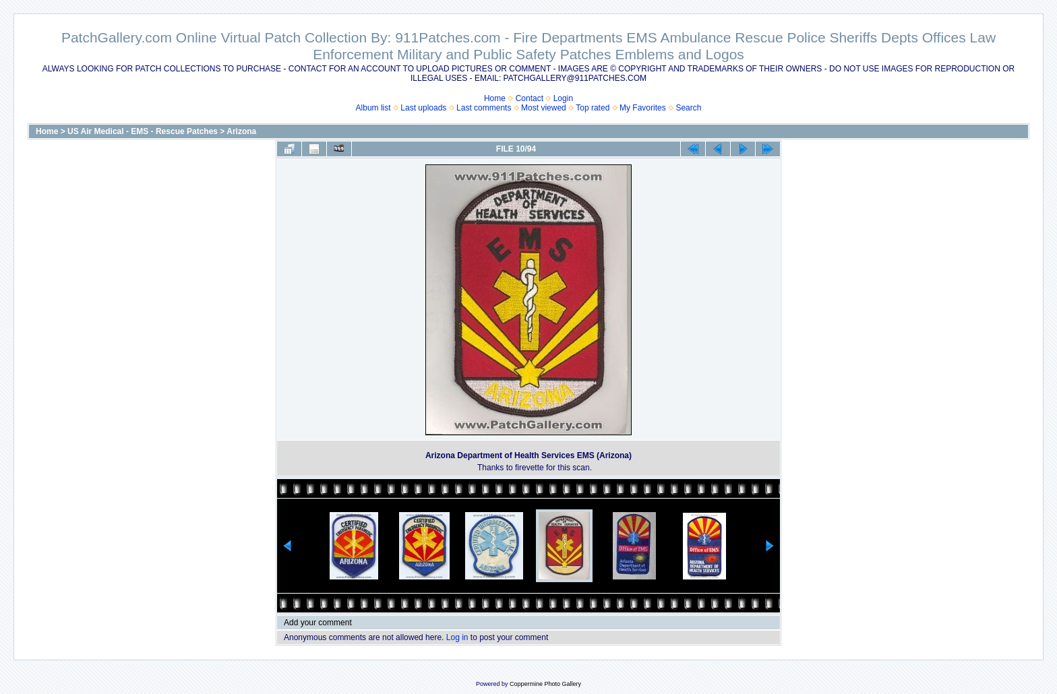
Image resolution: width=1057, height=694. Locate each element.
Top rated (592, 108)
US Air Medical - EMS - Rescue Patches (142, 131)
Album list (373, 108)
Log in (457, 637)
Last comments (483, 108)
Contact (529, 98)
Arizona (241, 131)
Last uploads (423, 108)
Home (495, 98)
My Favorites (643, 108)
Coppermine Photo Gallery (545, 684)
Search (688, 108)
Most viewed (543, 108)
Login (563, 98)
